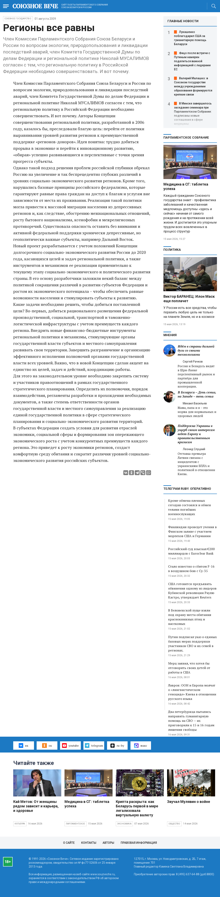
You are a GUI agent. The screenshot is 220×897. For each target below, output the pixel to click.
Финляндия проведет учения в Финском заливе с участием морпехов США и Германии (192, 531)
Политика (172, 250)
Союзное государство (17, 18)
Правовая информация (139, 842)
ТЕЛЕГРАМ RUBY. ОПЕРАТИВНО (187, 489)
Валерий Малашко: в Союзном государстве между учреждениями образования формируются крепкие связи (193, 86)
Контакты (88, 842)
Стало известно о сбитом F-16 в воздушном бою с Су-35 (191, 568)
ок (47, 745)
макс (140, 745)
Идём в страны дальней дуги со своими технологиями (196, 350)
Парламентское (75, 824)
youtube (70, 745)
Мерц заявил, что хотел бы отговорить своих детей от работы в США (189, 667)
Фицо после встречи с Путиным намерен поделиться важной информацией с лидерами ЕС (192, 61)
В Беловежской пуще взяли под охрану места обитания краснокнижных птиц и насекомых (189, 617)
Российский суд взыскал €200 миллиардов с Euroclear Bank (191, 551)
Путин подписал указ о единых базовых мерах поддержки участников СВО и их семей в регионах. (192, 644)
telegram (94, 745)
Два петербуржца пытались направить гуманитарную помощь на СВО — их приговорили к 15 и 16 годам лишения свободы (191, 720)
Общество (174, 824)
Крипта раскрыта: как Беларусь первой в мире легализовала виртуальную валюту (137, 808)
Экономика (124, 824)
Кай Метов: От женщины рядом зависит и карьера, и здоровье (36, 806)
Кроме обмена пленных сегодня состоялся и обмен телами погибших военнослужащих (189, 507)
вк (23, 745)
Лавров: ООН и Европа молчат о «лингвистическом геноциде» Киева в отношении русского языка (192, 692)
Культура (20, 824)
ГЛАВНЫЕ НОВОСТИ (182, 21)
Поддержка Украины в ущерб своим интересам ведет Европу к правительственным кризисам (196, 434)
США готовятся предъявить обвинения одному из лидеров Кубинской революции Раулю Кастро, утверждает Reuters (192, 590)
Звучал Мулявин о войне (188, 801)
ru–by (117, 745)
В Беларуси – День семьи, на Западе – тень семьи (197, 394)
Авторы (108, 842)
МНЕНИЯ (170, 335)
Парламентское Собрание (186, 137)
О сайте (69, 842)
